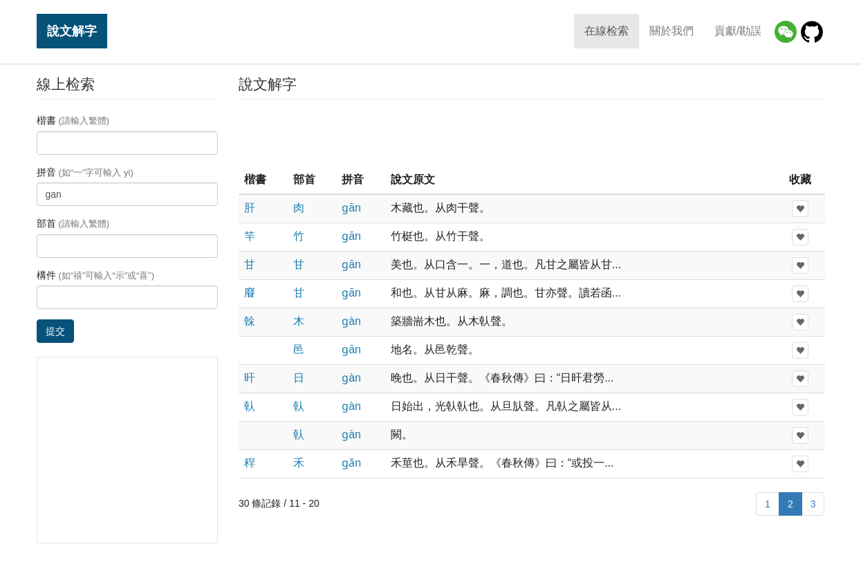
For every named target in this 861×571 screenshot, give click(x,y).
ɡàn (351, 321)
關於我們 (671, 31)
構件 (96, 275)
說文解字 (72, 31)
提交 (55, 331)
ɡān (351, 208)
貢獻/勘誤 (737, 31)
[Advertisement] (532, 134)
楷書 (73, 120)
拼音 (85, 172)
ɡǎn (351, 463)
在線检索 (606, 31)
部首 (73, 223)
